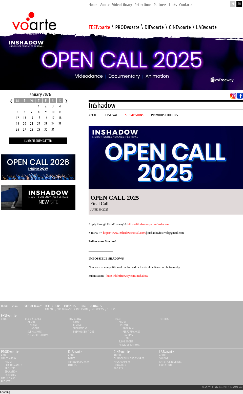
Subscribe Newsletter (38, 141)
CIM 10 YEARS (8, 378)
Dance (71, 358)
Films (126, 338)
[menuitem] (93, 3)
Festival (32, 325)
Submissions (35, 331)
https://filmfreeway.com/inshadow (148, 224)
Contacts (96, 306)
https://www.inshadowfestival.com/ (124, 233)
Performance (65, 309)
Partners (70, 306)
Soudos (163, 358)
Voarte (16, 306)
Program (128, 328)
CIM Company (8, 358)
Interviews (97, 309)
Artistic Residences (170, 361)
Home (4, 306)
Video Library (33, 306)
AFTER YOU (238, 387)
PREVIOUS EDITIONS (38, 335)
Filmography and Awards (129, 358)
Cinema (49, 309)
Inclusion (82, 309)
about (5, 355)
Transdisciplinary (78, 361)
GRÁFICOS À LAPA (210, 387)
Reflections (52, 306)
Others (111, 309)
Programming (122, 361)
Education (11, 371)
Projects (10, 368)
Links (82, 306)
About (5, 319)
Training (128, 335)
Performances (131, 331)
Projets (118, 368)
